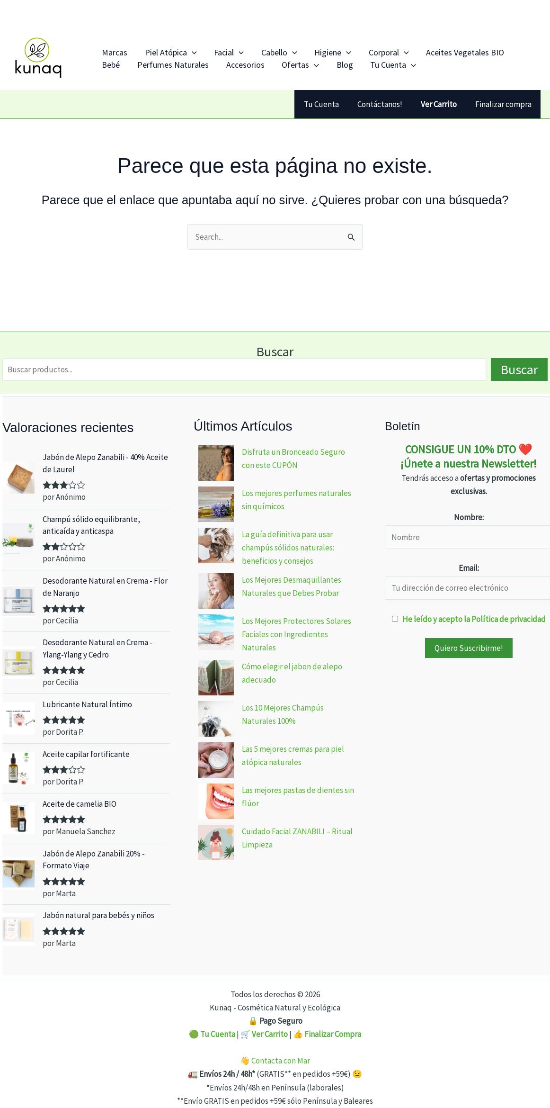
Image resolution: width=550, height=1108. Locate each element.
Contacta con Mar (280, 1060)
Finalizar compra (504, 104)
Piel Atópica (159, 48)
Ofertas (245, 68)
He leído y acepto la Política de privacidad (474, 619)
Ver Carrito (270, 1034)
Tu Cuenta (323, 68)
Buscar (275, 351)
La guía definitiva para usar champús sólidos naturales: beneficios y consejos (288, 547)
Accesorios (198, 68)
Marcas (111, 48)
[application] (180, 48)
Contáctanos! (385, 104)
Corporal (345, 48)
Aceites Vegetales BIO (414, 48)
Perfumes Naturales (133, 68)
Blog (282, 68)
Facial (209, 48)
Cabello (252, 48)
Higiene (297, 48)
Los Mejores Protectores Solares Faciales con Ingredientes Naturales (296, 634)
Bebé (471, 48)
